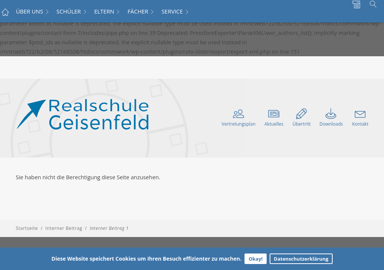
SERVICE (172, 11)
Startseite (27, 228)
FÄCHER (138, 11)
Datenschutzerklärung (301, 258)
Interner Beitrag (63, 228)
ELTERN (104, 11)
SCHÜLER (69, 11)
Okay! (255, 258)
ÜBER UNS (29, 11)
